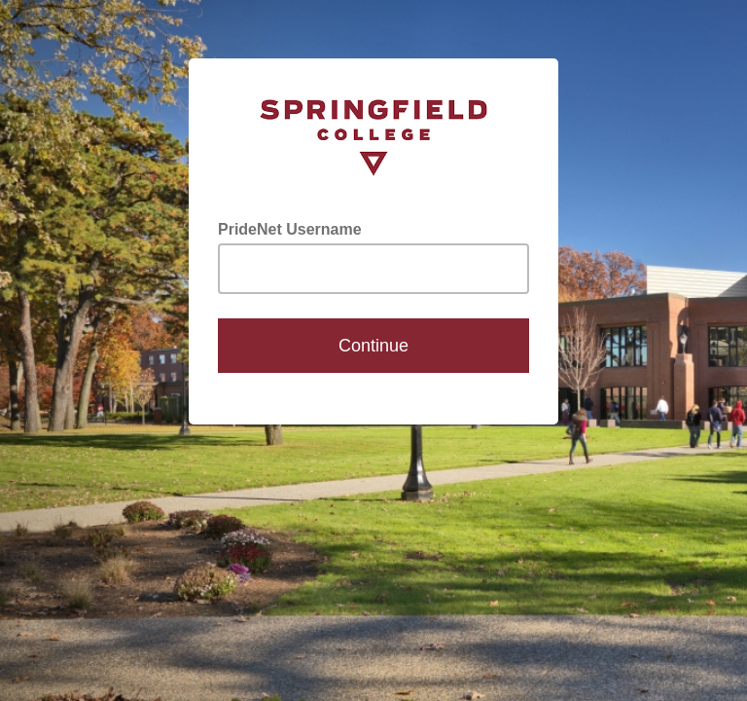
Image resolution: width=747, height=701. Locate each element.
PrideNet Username (290, 229)
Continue (373, 345)
